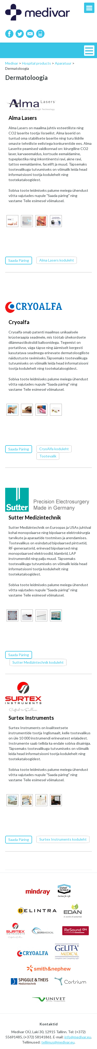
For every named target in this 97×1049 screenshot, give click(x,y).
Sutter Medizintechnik (35, 517)
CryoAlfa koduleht (54, 448)
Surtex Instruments (31, 717)
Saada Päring (18, 260)
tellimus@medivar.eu (57, 1041)
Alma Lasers (23, 118)
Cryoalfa (19, 322)
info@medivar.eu (77, 1036)
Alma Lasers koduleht (56, 260)
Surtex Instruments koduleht (63, 838)
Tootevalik (47, 455)
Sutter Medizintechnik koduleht (38, 661)
